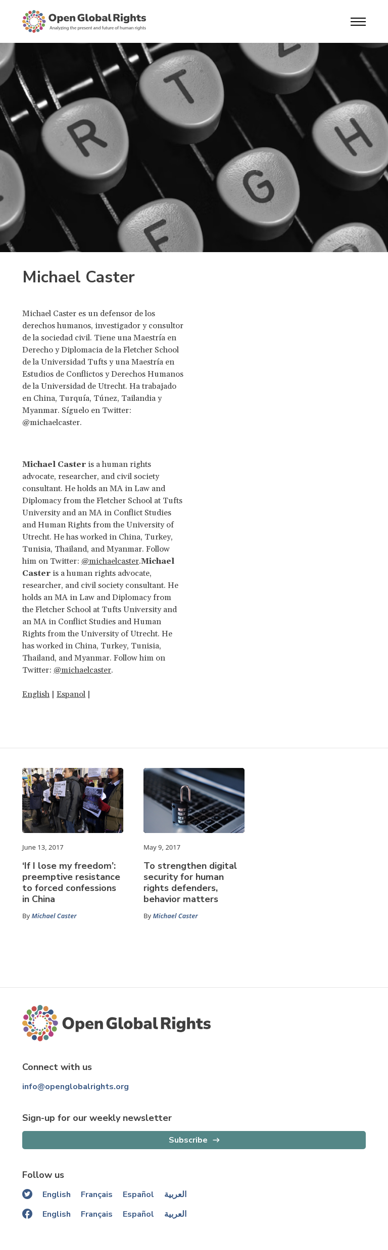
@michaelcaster (110, 561)
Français (97, 1194)
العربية (175, 1194)
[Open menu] (358, 22)
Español (138, 1194)
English (36, 694)
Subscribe (188, 1140)
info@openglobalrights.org (75, 1086)
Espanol (71, 694)
